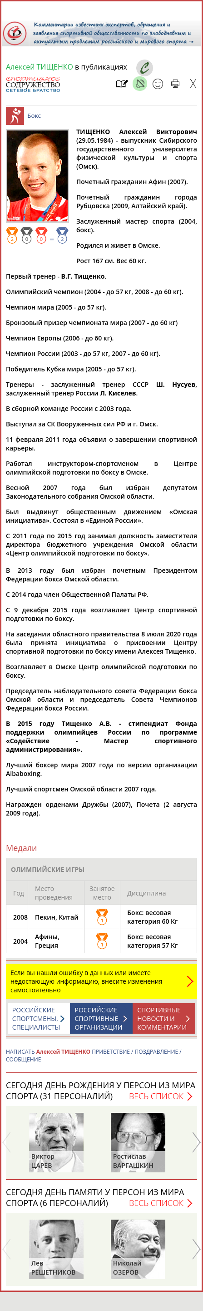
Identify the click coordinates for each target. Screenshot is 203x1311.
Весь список (156, 1100)
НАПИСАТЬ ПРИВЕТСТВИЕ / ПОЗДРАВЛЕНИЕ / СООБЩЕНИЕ (94, 1060)
